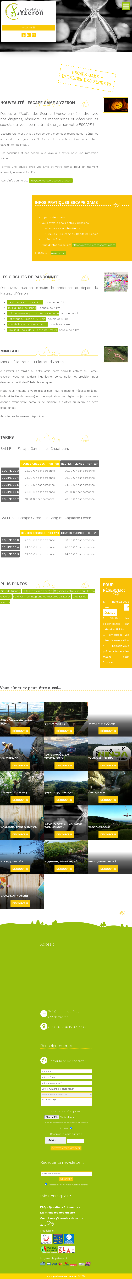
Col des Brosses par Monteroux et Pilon (33, 313)
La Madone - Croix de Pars (25, 302)
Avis (47, 1225)
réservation (58, 253)
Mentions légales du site (57, 1212)
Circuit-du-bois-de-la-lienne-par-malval (33, 330)
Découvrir (20, 731)
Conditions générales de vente (61, 1218)
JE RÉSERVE (116, 610)
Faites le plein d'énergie (37, 591)
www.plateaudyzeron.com (61, 1276)
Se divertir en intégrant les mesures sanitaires (42, 596)
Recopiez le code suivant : (66, 1134)
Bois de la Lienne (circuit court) (27, 324)
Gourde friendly (11, 591)
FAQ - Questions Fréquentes (60, 1207)
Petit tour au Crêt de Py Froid (26, 319)
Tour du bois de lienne (22, 307)
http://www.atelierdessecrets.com (51, 180)
